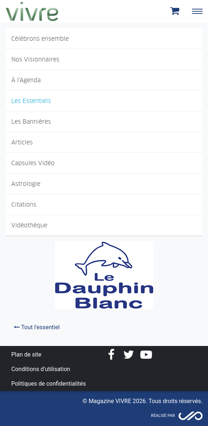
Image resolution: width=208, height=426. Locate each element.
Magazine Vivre (32, 11)
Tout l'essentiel (37, 327)
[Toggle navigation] (197, 11)
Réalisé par (163, 415)
